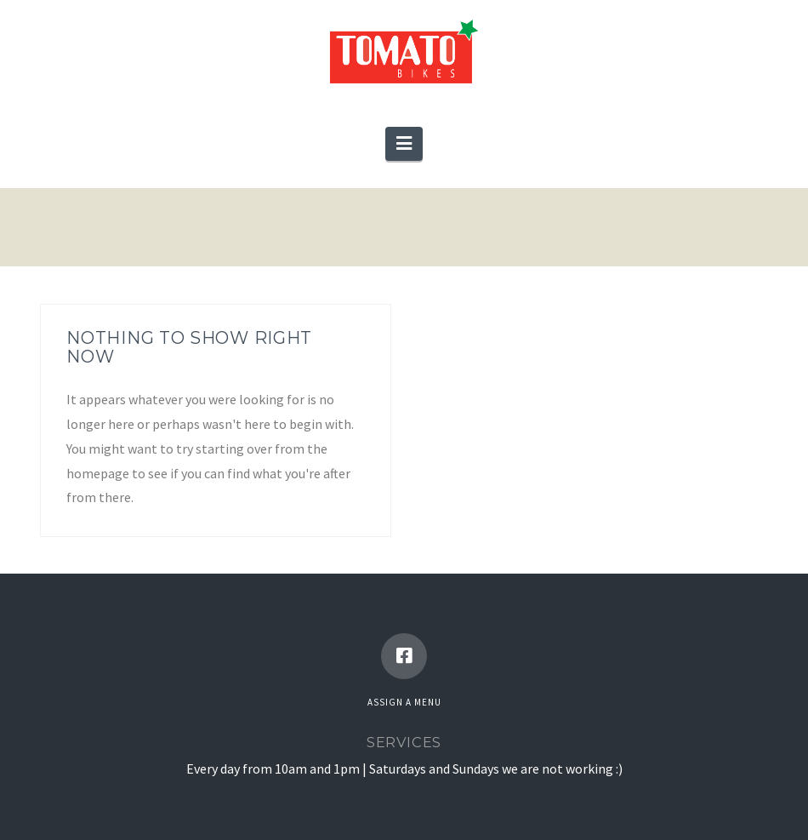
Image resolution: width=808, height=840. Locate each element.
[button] (404, 144)
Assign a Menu (404, 702)
